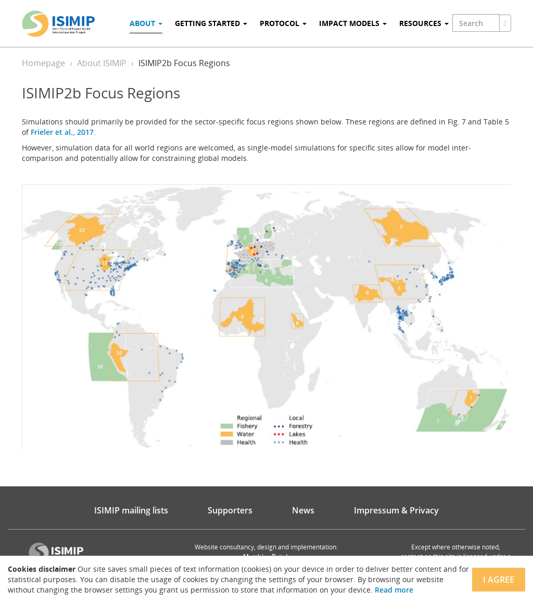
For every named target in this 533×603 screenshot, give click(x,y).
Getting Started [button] (211, 23)
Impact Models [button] (353, 23)
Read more (394, 590)
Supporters (230, 510)
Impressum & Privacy (396, 510)
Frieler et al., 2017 (62, 132)
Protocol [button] (283, 23)
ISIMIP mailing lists (131, 510)
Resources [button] (424, 23)
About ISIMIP (101, 63)
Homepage (43, 63)
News (303, 510)
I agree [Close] (498, 579)
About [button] (146, 23)
